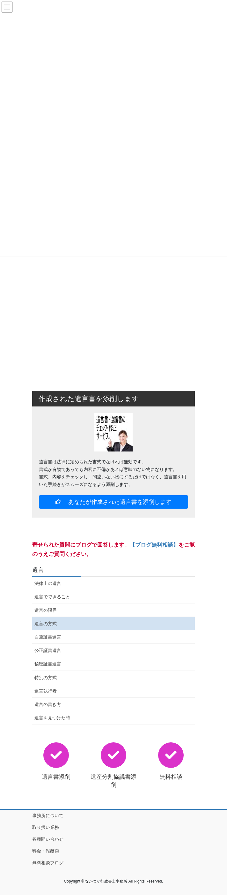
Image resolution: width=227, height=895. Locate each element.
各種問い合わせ (47, 839)
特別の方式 (45, 677)
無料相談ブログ (47, 862)
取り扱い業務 (45, 827)
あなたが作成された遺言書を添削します (113, 502)
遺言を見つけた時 (52, 717)
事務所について (47, 815)
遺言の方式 (45, 623)
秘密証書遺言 (47, 663)
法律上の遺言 (47, 583)
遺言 (38, 570)
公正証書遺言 (47, 650)
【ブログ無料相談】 (154, 545)
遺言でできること (52, 596)
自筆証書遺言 (47, 637)
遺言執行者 (45, 691)
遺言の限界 (45, 610)
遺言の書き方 (47, 704)
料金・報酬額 (45, 850)
